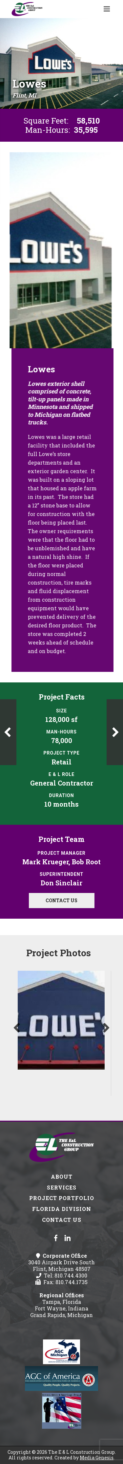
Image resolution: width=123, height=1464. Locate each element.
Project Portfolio (61, 1197)
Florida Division (61, 1208)
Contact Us (61, 900)
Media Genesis (96, 1457)
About (61, 1176)
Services (61, 1187)
